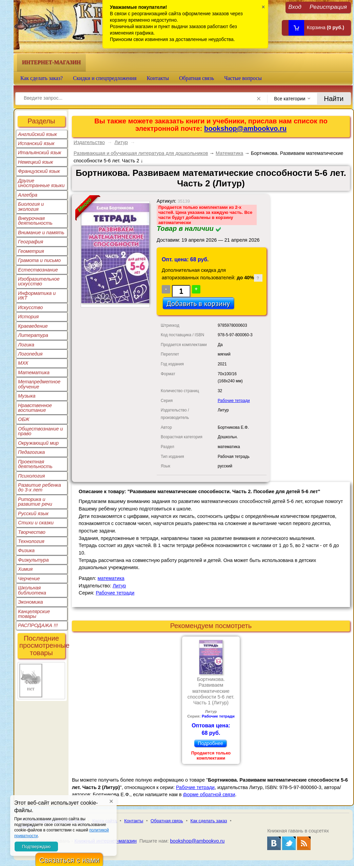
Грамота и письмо (39, 260)
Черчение (29, 578)
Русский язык (33, 513)
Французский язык (39, 171)
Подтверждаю (36, 846)
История (28, 316)
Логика (26, 344)
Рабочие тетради (234, 400)
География (30, 241)
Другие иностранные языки (41, 183)
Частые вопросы (243, 78)
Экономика (30, 602)
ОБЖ (23, 419)
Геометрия (31, 251)
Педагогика (31, 452)
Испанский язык (36, 143)
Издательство (89, 142)
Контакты (158, 78)
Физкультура (33, 560)
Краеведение (33, 326)
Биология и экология (31, 206)
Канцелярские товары (34, 614)
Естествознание (38, 270)
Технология (31, 541)
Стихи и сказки (36, 522)
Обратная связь (196, 78)
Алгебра (27, 195)
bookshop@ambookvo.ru (245, 128)
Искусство (30, 307)
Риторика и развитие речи (35, 502)
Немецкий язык (35, 162)
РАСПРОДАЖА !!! (38, 625)
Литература (33, 335)
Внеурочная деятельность (35, 221)
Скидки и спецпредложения (105, 78)
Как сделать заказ (209, 820)
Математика (34, 372)
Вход (294, 6)
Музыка (27, 396)
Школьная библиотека (32, 590)
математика (111, 578)
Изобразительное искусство (39, 281)
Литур (121, 142)
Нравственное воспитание (35, 408)
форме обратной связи (209, 794)
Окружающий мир (38, 443)
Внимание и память (41, 232)
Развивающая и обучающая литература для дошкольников (141, 153)
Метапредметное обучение (39, 384)
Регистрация (328, 6)
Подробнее (210, 743)
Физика (26, 550)
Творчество (31, 532)
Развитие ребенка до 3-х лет (39, 487)
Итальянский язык (39, 152)
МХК (23, 363)
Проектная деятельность (35, 464)
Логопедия (30, 354)
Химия (25, 569)
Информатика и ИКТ (37, 295)
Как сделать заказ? (41, 78)
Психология (31, 476)
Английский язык (37, 134)
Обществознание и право (40, 431)
